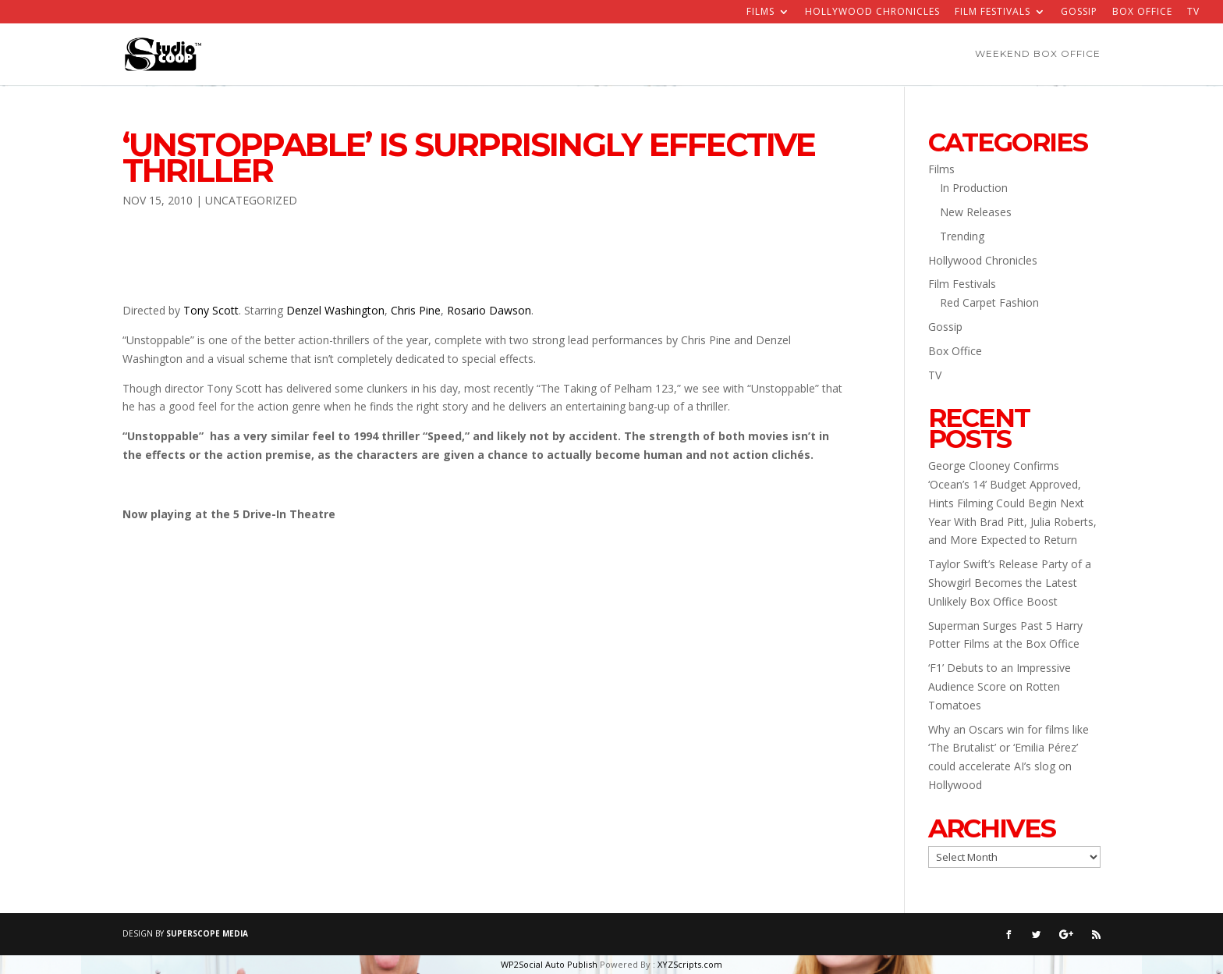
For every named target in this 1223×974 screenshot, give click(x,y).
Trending (962, 236)
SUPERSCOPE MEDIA (207, 933)
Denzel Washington (335, 310)
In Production (974, 187)
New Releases (976, 211)
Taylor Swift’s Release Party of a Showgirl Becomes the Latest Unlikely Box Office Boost (1009, 582)
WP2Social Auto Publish (549, 964)
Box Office (1142, 12)
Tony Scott (211, 310)
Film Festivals (992, 12)
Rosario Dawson (489, 310)
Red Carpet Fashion (989, 302)
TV (1193, 12)
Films (760, 12)
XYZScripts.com (690, 964)
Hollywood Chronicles (872, 12)
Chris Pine (416, 310)
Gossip (1079, 12)
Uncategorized (251, 200)
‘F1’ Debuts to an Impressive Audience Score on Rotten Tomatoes (999, 686)
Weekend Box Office (1038, 54)
